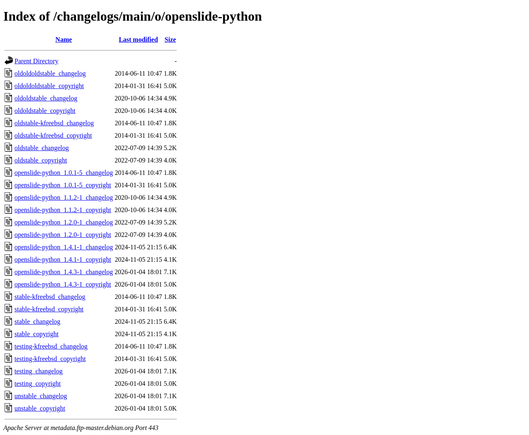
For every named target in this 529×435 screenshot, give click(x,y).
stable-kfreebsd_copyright (48, 309)
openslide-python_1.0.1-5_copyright (62, 185)
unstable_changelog (40, 395)
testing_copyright (37, 383)
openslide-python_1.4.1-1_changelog (63, 247)
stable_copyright (36, 333)
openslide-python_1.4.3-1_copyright (62, 284)
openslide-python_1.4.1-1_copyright (62, 259)
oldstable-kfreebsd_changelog (54, 123)
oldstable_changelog (41, 147)
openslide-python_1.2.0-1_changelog (63, 222)
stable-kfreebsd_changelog (49, 296)
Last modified (138, 39)
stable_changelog (37, 321)
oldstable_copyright (40, 160)
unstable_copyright (39, 408)
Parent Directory (36, 61)
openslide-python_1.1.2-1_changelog (63, 197)
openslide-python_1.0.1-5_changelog (63, 172)
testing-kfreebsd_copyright (50, 358)
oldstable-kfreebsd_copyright (53, 135)
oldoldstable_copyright (45, 110)
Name (63, 39)
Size (170, 39)
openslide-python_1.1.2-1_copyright (62, 209)
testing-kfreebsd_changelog (51, 346)
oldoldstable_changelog (45, 98)
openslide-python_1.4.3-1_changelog (63, 271)
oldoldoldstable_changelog (50, 73)
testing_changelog (38, 371)
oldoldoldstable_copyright (49, 85)
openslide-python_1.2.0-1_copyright (62, 234)
